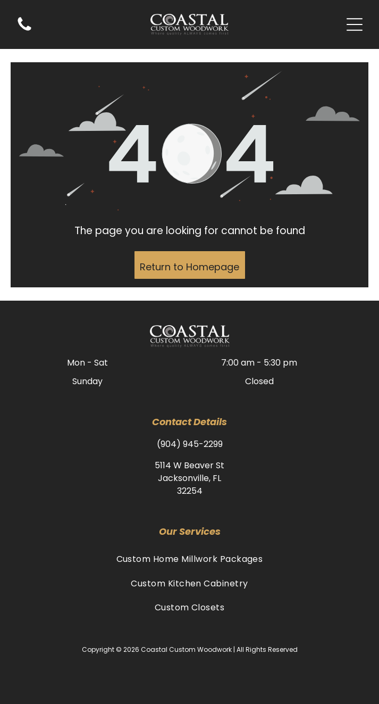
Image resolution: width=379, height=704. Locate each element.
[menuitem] (189, 559)
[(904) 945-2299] (24, 30)
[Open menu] (355, 24)
